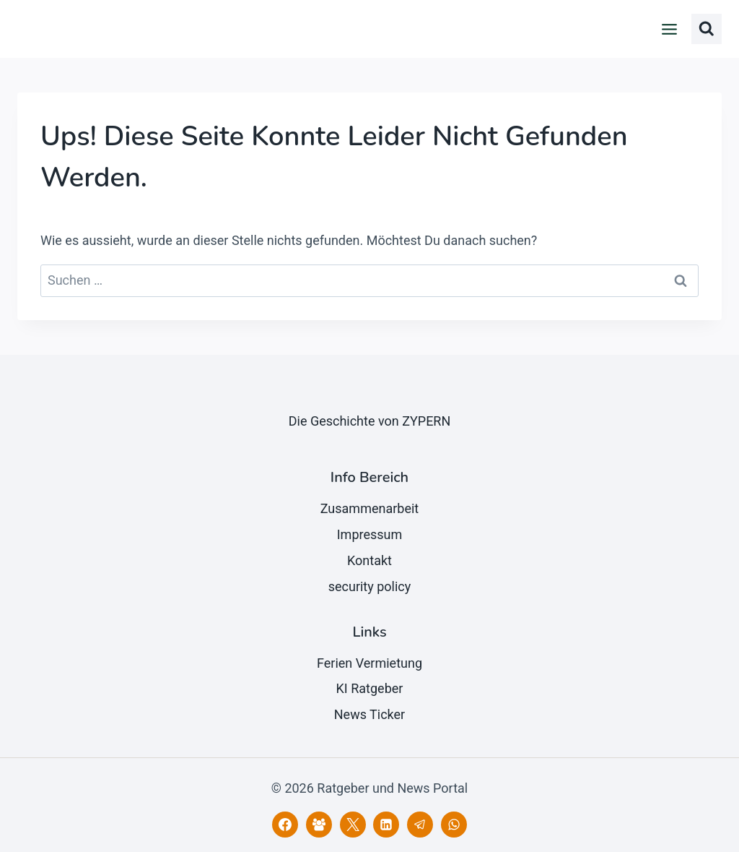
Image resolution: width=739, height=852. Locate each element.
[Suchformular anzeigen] (706, 29)
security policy (369, 586)
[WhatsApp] (454, 825)
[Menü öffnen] (670, 29)
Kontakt (369, 560)
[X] (353, 825)
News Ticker (369, 714)
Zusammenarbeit (369, 508)
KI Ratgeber (369, 688)
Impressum (370, 534)
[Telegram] (420, 825)
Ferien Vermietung (369, 663)
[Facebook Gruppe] (319, 825)
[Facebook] (285, 825)
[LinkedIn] (386, 825)
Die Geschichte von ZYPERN (370, 421)
